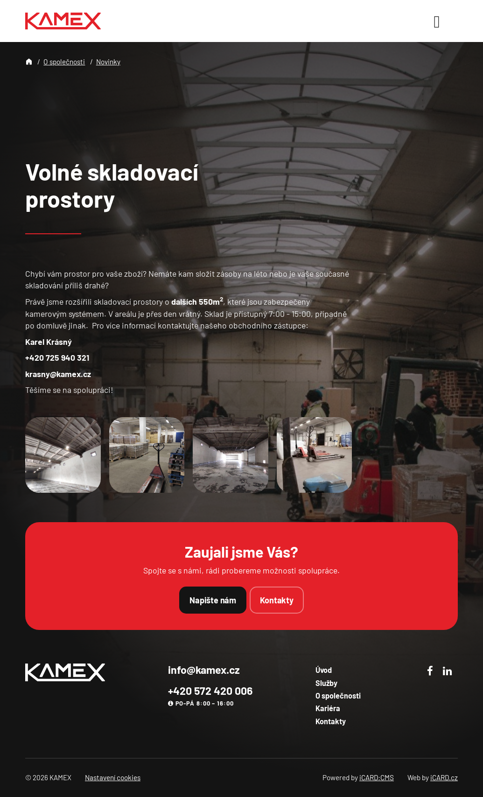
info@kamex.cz (204, 669)
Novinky (108, 61)
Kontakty (277, 600)
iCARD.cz (444, 777)
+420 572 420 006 (210, 690)
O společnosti (64, 61)
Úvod (323, 669)
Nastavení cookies (112, 777)
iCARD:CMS (376, 777)
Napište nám (212, 600)
